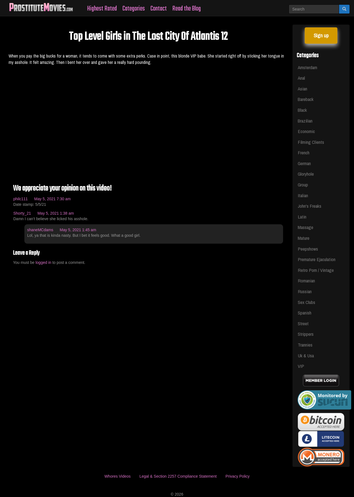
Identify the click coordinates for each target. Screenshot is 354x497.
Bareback (306, 99)
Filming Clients (311, 142)
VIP (301, 366)
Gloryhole (306, 174)
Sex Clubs (306, 302)
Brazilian (305, 121)
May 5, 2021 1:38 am (55, 213)
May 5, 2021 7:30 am (52, 199)
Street (303, 323)
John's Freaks (309, 206)
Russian (305, 291)
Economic (306, 131)
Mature (303, 238)
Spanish (304, 312)
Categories (133, 9)
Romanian (306, 280)
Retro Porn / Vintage (316, 270)
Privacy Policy (237, 476)
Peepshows (308, 249)
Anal (301, 78)
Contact (158, 9)
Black (302, 110)
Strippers (306, 334)
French (303, 152)
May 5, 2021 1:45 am (78, 230)
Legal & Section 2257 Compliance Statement (178, 476)
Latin (302, 217)
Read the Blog (186, 9)
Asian (302, 88)
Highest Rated (102, 9)
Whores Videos (117, 476)
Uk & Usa (306, 355)
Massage (305, 227)
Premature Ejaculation (316, 259)
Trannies (305, 345)
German (304, 163)
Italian (303, 195)
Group (303, 184)
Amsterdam (307, 67)
